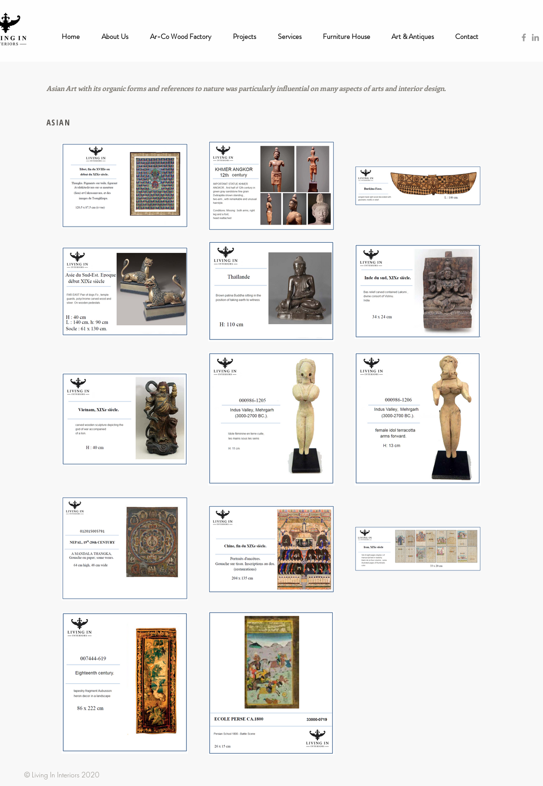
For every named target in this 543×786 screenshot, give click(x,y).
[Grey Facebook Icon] (524, 37)
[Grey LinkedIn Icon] (535, 37)
